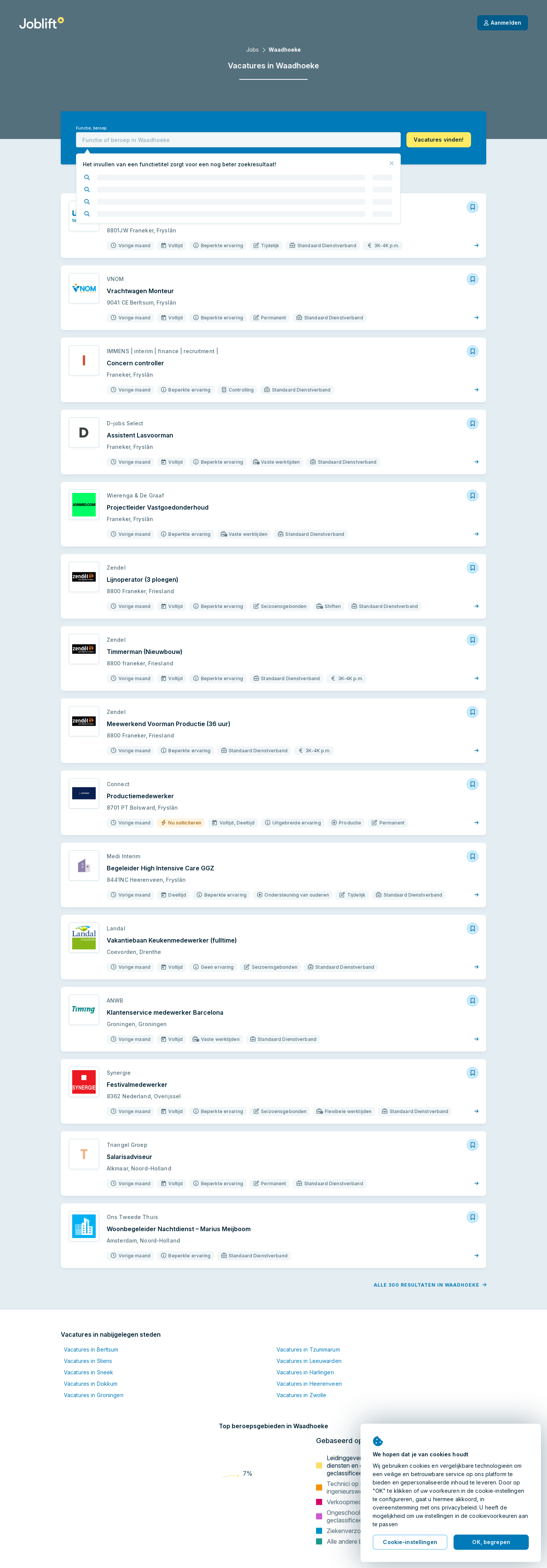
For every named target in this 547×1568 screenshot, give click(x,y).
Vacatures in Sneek (88, 1372)
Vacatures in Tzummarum (308, 1349)
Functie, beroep (91, 128)
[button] (438, 139)
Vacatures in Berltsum (91, 1349)
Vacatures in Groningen (93, 1395)
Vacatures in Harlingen (305, 1372)
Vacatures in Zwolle (301, 1395)
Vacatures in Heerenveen (309, 1383)
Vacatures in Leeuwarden (309, 1361)
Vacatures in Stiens (88, 1361)
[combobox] (238, 139)
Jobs (252, 49)
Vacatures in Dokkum (90, 1383)
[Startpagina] (41, 23)
